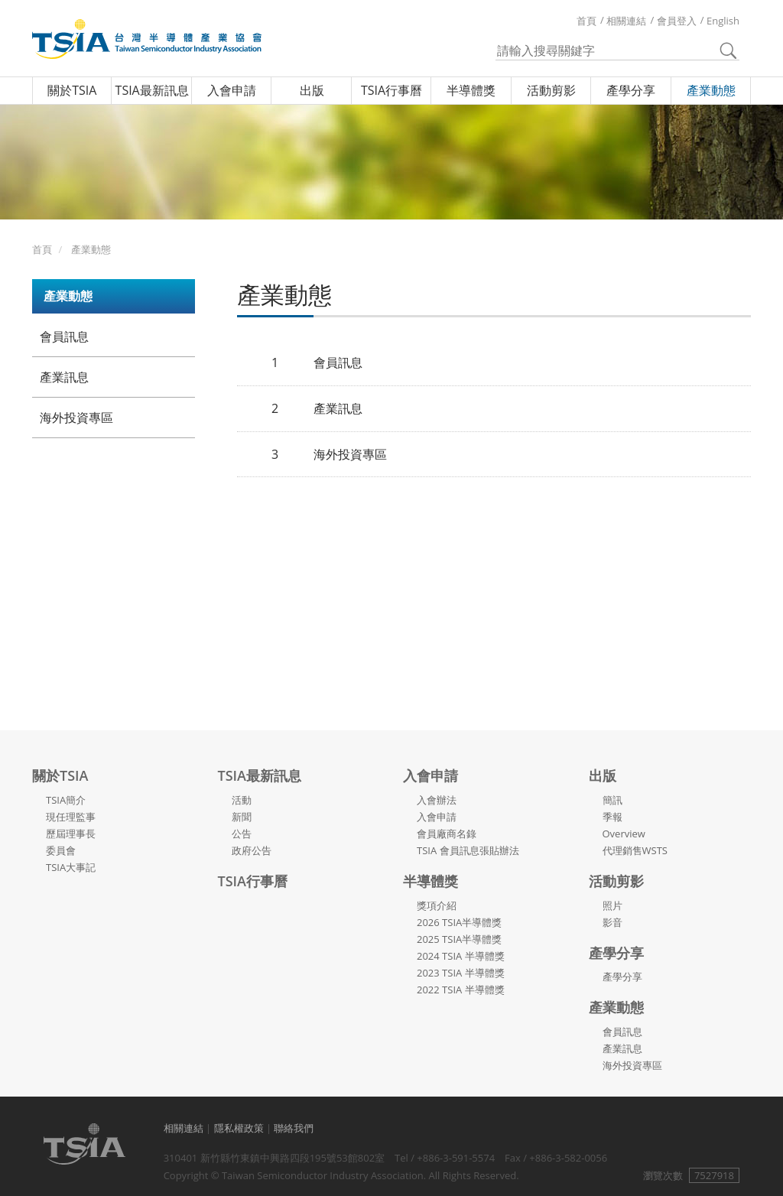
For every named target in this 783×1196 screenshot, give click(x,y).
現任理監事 (71, 817)
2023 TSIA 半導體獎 (461, 973)
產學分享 (630, 90)
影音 (612, 922)
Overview (624, 833)
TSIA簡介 (66, 800)
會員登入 (677, 21)
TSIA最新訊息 (152, 90)
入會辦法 (436, 800)
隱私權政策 (239, 1128)
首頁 (586, 21)
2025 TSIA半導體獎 (459, 939)
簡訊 (612, 800)
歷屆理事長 (71, 833)
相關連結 (626, 21)
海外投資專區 (76, 417)
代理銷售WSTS (635, 850)
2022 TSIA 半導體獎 (461, 989)
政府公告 (251, 850)
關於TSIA (71, 90)
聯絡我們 (294, 1128)
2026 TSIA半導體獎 (459, 922)
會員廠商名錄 (446, 833)
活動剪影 (551, 90)
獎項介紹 (436, 905)
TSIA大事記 (71, 867)
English (723, 21)
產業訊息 (64, 377)
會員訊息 (64, 336)
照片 (612, 905)
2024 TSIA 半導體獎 (461, 956)
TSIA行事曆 (391, 90)
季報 (612, 817)
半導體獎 (471, 90)
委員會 (61, 850)
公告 (242, 833)
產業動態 (711, 90)
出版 (312, 90)
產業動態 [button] (68, 296)
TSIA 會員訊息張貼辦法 (468, 850)
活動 (242, 800)
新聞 (242, 817)
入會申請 (231, 90)
